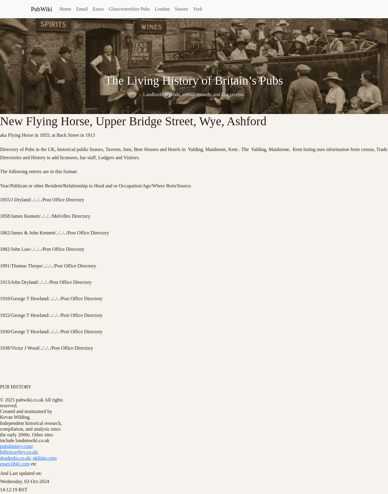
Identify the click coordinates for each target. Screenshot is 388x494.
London (162, 9)
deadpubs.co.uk (15, 458)
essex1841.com (15, 463)
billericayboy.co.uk (18, 452)
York (197, 9)
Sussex (181, 9)
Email (82, 9)
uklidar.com (44, 458)
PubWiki (41, 9)
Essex (98, 9)
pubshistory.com (16, 446)
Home (65, 9)
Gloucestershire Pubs (129, 9)
